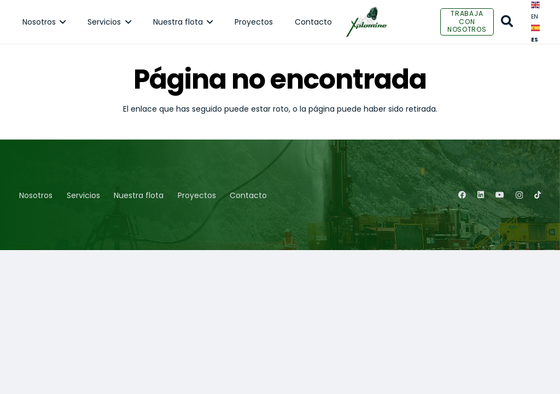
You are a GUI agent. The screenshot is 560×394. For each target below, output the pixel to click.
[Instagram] (519, 195)
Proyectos (197, 195)
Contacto (248, 195)
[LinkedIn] (480, 195)
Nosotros (35, 195)
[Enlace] (366, 21)
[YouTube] (499, 195)
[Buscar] (507, 21)
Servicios (83, 195)
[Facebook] (462, 195)
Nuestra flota (139, 195)
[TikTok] (537, 195)
